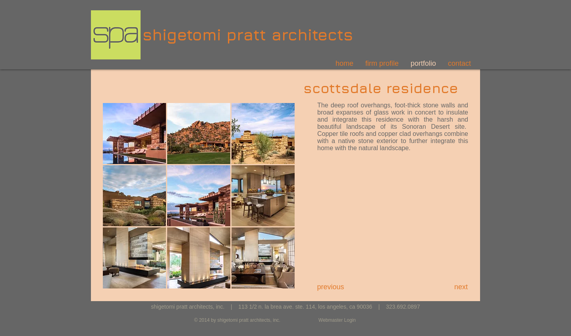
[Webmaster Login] (337, 320)
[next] (461, 287)
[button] (134, 133)
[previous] (330, 287)
